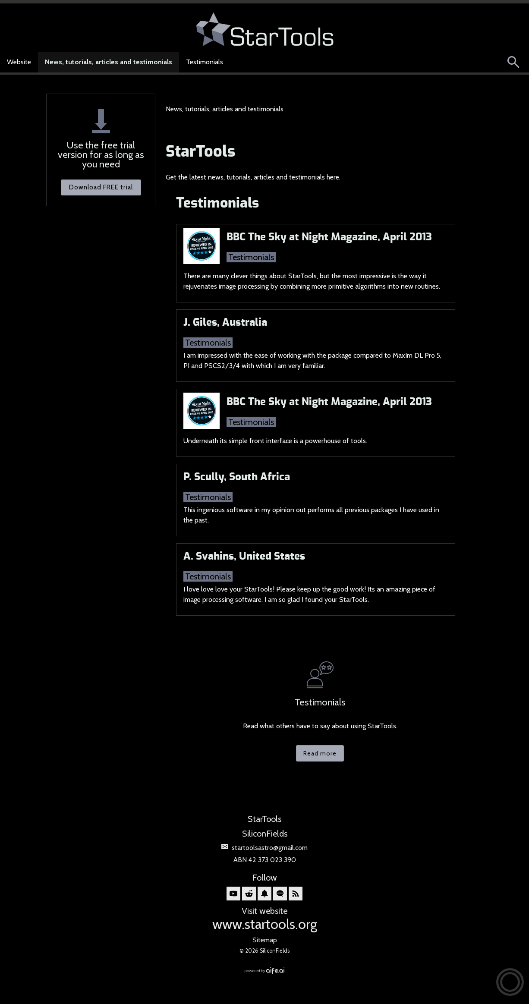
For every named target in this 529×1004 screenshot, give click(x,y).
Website (19, 62)
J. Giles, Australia (225, 323)
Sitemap (264, 940)
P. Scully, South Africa (236, 477)
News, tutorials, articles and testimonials (108, 62)
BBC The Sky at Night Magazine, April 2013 (329, 237)
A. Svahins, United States (244, 556)
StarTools (200, 152)
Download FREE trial (101, 187)
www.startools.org (264, 924)
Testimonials (204, 62)
